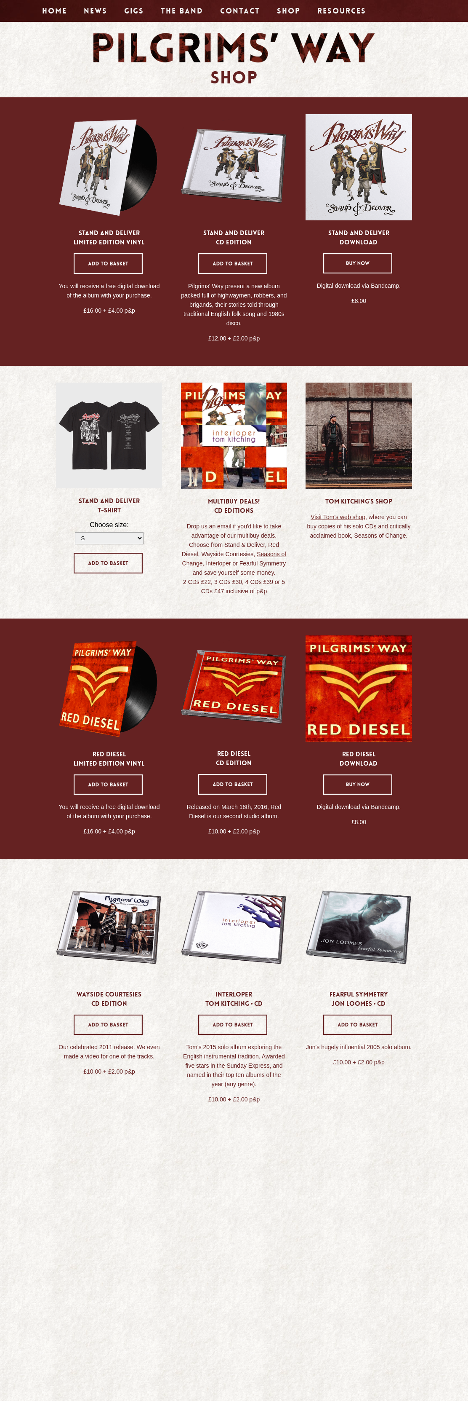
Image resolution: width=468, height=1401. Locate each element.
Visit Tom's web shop (338, 517)
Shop (288, 11)
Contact (240, 11)
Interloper (218, 563)
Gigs (134, 11)
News (95, 11)
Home (54, 11)
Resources (341, 11)
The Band (182, 11)
